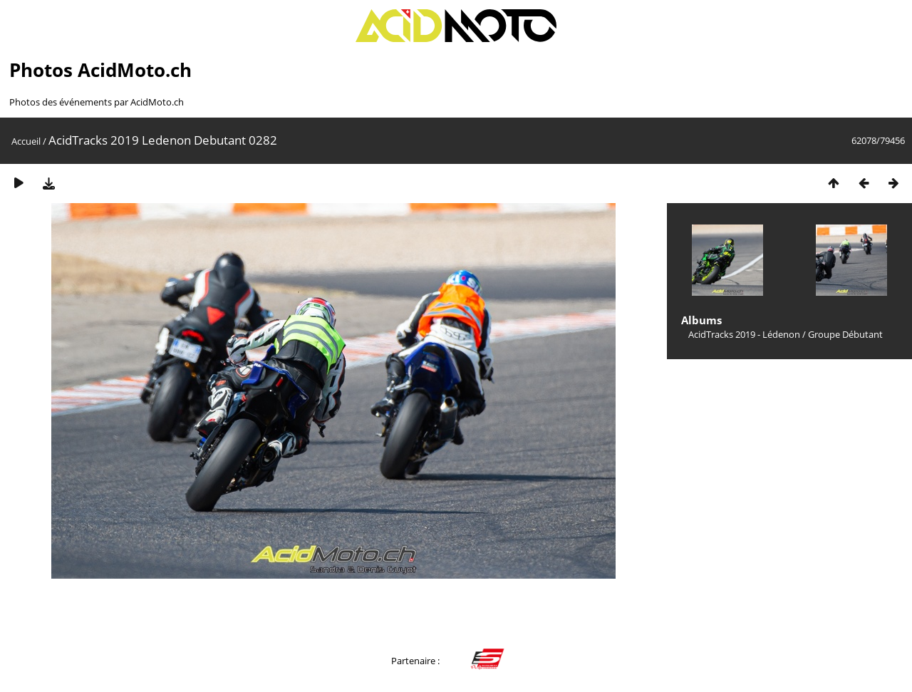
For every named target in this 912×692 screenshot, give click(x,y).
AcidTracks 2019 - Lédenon (744, 334)
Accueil (26, 141)
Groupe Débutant (845, 334)
